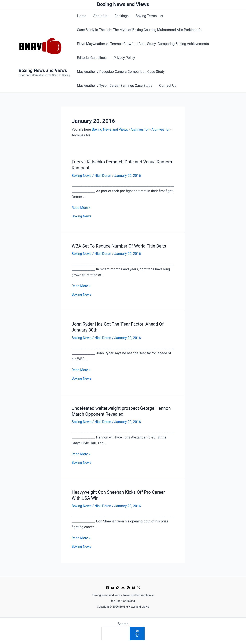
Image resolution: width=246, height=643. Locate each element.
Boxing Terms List (149, 16)
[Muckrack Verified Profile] (117, 587)
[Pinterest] (128, 587)
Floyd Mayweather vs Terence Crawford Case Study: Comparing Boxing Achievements (143, 44)
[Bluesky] (133, 587)
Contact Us (167, 85)
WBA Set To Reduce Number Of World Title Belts (120, 245)
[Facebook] (107, 587)
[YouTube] (112, 587)
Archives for (141, 129)
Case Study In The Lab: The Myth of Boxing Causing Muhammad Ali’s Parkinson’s (139, 30)
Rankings (121, 16)
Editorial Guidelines (92, 58)
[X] (138, 587)
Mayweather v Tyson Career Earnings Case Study (114, 85)
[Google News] (123, 587)
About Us (100, 16)
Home (81, 16)
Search (123, 623)
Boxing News (82, 175)
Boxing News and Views (43, 70)
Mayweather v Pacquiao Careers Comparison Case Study (121, 72)
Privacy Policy (124, 58)
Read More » (81, 207)
